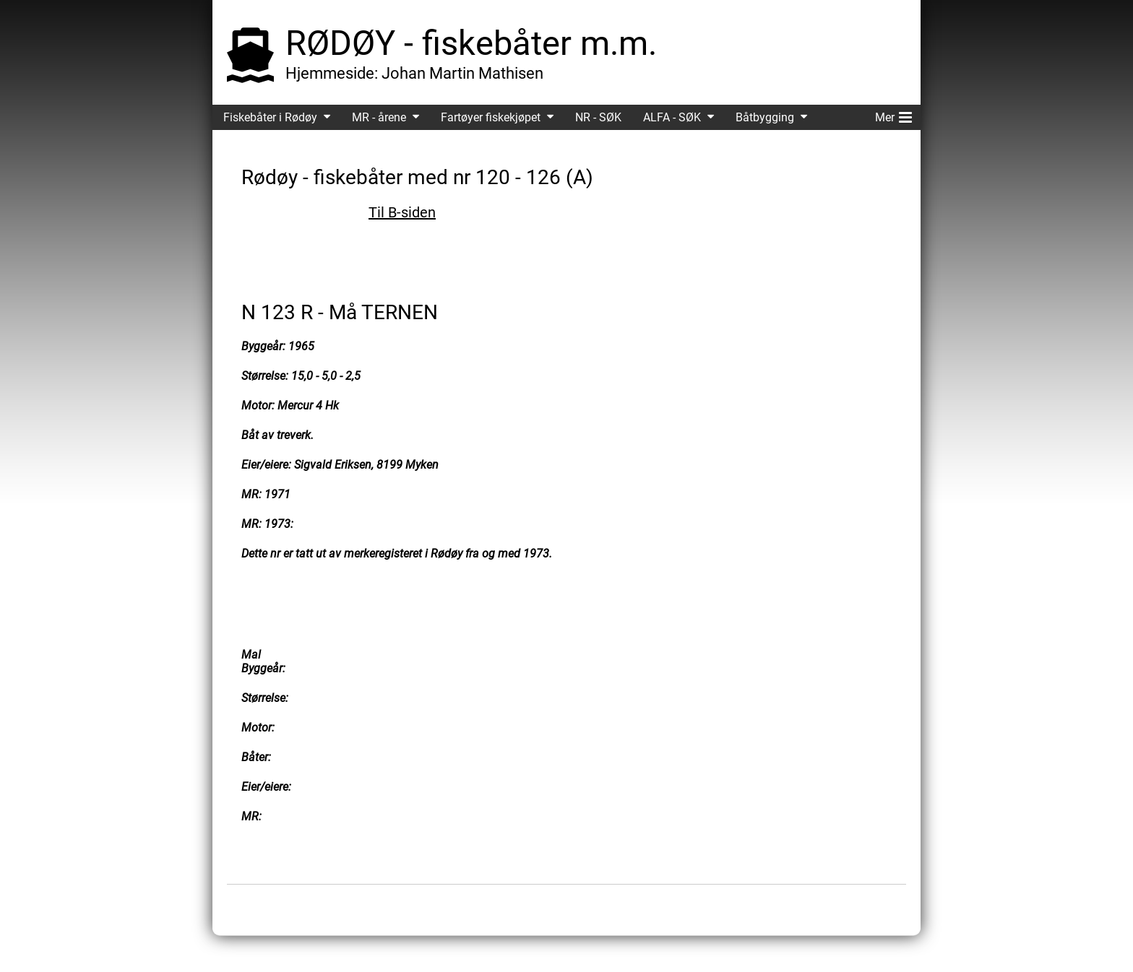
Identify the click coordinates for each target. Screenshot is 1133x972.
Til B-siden (402, 212)
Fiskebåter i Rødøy (270, 117)
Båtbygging (765, 117)
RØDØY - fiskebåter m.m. (471, 43)
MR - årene (379, 117)
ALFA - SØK (672, 117)
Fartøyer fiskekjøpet (490, 117)
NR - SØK (598, 117)
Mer (893, 115)
